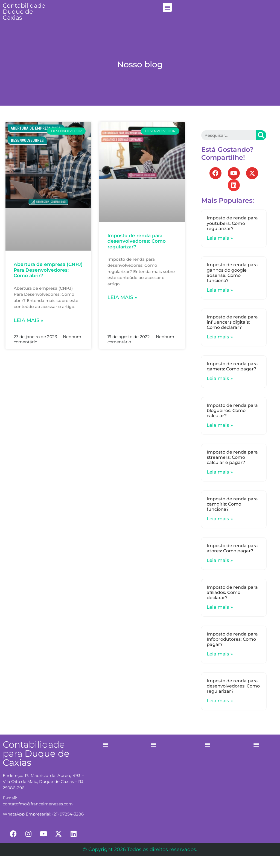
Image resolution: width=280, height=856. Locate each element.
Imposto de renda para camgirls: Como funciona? (232, 504)
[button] (167, 7)
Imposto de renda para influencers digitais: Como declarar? (232, 322)
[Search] (261, 135)
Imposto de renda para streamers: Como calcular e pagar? (232, 457)
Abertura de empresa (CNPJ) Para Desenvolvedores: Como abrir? (48, 270)
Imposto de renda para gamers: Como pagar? (232, 366)
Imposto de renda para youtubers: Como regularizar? (232, 223)
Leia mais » (28, 320)
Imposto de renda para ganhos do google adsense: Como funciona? (232, 272)
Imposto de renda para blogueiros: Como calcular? (232, 410)
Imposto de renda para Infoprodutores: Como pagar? (232, 639)
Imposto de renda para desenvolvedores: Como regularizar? (136, 241)
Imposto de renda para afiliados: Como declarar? (232, 592)
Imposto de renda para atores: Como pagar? (232, 548)
